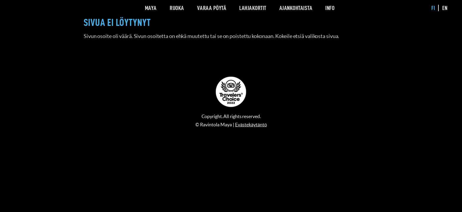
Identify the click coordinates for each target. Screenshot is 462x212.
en (445, 8)
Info (329, 8)
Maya (151, 8)
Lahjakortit (252, 8)
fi (433, 8)
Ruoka (177, 8)
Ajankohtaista (296, 8)
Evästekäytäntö (251, 124)
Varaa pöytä (212, 8)
